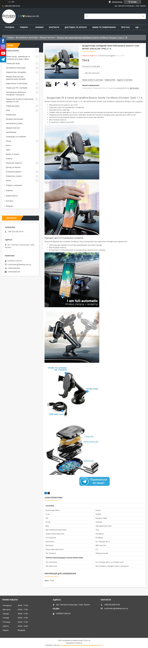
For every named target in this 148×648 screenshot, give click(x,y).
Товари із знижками (14, 185)
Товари (24, 27)
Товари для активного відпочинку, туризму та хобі (20, 100)
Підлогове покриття (14, 163)
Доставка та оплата (76, 27)
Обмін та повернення (104, 27)
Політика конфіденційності (92, 645)
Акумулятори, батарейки (16, 72)
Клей (8, 110)
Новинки (9, 190)
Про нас (125, 27)
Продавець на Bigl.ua (74, 643)
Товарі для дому (12, 106)
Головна (9, 27)
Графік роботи (12, 196)
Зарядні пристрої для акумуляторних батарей (15, 78)
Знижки (39, 27)
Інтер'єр (9, 159)
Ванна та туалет (12, 154)
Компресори (11, 115)
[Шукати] (143, 16)
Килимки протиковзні (14, 119)
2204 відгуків (117, 2)
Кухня (8, 145)
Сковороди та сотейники (16, 137)
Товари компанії (12, 50)
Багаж (8, 180)
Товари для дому (13, 63)
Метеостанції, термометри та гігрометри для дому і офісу (18, 58)
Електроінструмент (14, 172)
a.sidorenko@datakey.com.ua (19, 264)
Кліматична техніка (13, 176)
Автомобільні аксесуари (27, 37)
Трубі (8, 150)
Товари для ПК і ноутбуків (16, 88)
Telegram (9, 206)
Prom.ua (87, 640)
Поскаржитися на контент (70, 645)
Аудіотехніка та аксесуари (16, 83)
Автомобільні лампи (14, 123)
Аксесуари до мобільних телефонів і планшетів (16, 93)
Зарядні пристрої (47, 37)
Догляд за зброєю (13, 167)
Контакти (54, 27)
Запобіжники (11, 132)
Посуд (8, 141)
